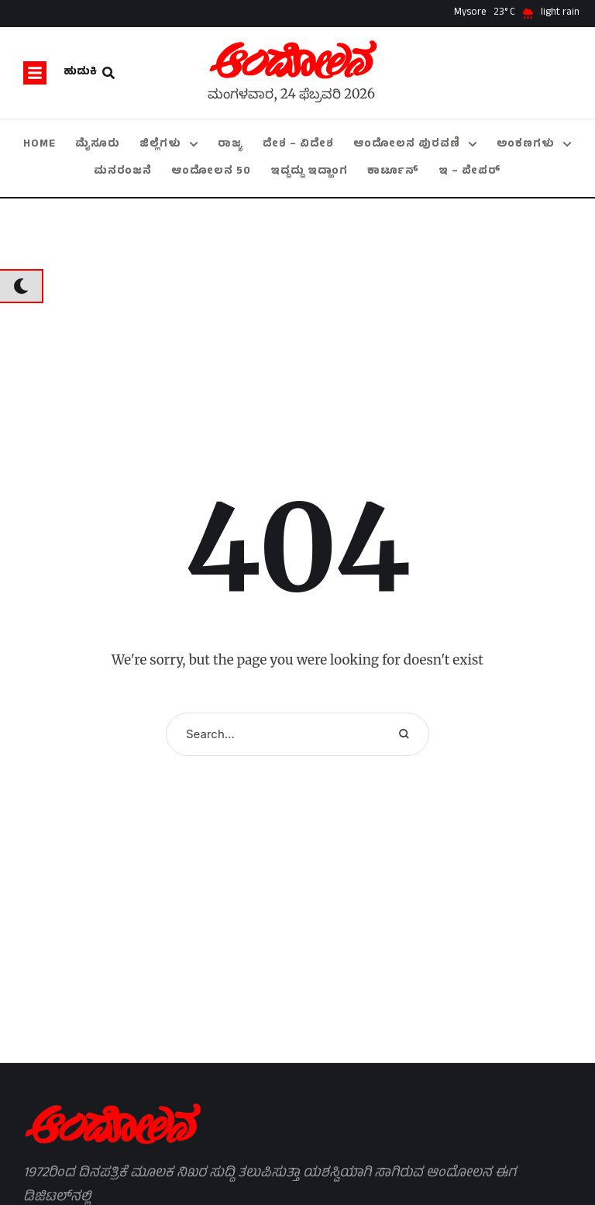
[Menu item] (39, 144)
